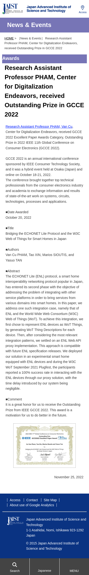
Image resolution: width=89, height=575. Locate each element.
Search (15, 571)
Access (83, 12)
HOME (9, 38)
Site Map (50, 500)
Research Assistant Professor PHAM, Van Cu (38, 126)
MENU (74, 571)
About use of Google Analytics (32, 505)
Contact (32, 500)
